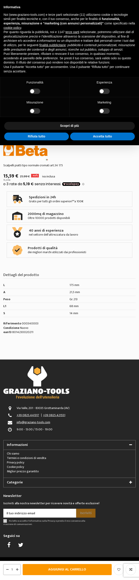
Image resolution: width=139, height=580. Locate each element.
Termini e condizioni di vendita (26, 458)
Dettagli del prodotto (21, 275)
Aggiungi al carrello (67, 569)
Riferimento (12, 324)
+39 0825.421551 (54, 415)
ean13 (7, 332)
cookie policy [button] (12, 28)
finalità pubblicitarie (52, 45)
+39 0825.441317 (28, 415)
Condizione (11, 328)
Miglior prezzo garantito (23, 471)
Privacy (51, 521)
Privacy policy (15, 462)
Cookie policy (15, 466)
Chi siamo (13, 453)
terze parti (72, 32)
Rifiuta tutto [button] (36, 136)
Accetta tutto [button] (102, 136)
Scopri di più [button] (69, 125)
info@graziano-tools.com (33, 422)
